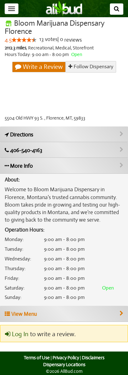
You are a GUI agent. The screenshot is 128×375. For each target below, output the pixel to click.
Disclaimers (93, 358)
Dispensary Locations (64, 364)
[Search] (116, 9)
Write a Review (39, 67)
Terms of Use (36, 358)
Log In (16, 334)
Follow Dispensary (90, 67)
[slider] (24, 40)
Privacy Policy (65, 358)
